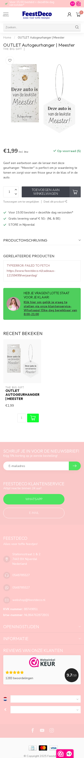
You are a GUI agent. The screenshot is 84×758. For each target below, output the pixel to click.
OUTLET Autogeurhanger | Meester (41, 38)
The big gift (12, 49)
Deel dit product (55, 201)
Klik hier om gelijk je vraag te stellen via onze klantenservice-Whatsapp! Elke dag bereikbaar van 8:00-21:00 (50, 308)
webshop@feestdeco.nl (28, 600)
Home (7, 38)
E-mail (34, 513)
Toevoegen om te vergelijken (21, 201)
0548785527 (21, 575)
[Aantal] (21, 418)
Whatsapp (33, 499)
